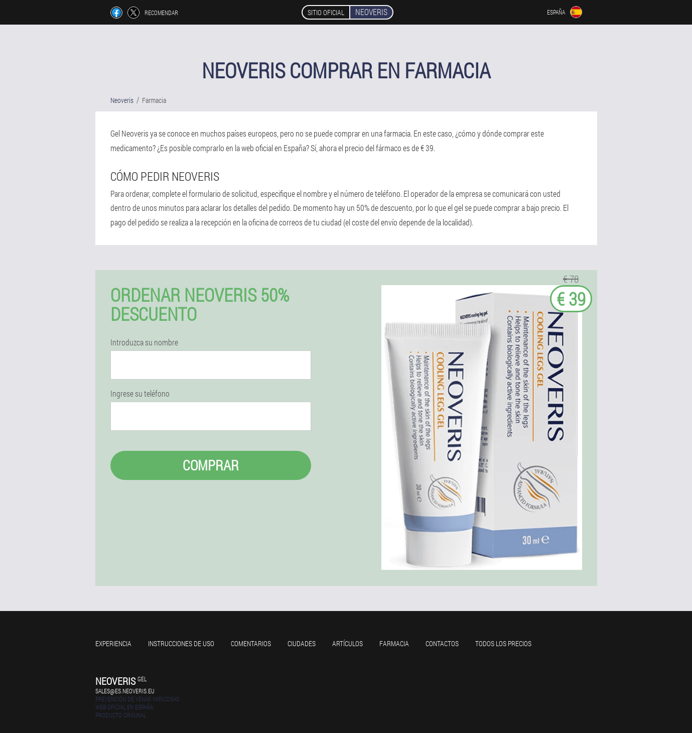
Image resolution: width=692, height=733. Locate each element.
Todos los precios (503, 643)
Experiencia (113, 643)
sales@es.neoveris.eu (125, 691)
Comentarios (251, 643)
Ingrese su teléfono (140, 394)
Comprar (211, 465)
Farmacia (394, 643)
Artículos (347, 643)
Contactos (442, 643)
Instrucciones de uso (181, 643)
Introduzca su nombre (144, 342)
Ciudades (302, 643)
